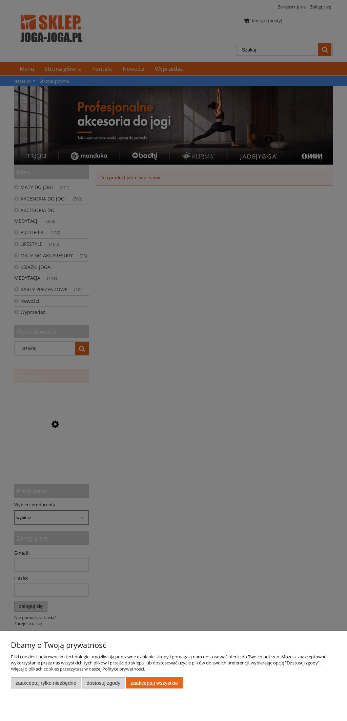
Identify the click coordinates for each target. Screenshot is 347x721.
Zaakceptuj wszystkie (154, 683)
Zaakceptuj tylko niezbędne (46, 683)
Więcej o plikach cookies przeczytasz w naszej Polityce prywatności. (78, 669)
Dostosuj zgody (103, 683)
